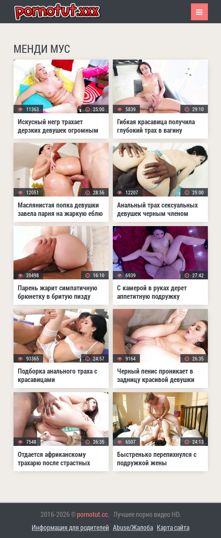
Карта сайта (173, 527)
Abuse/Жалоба (133, 527)
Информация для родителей (70, 527)
